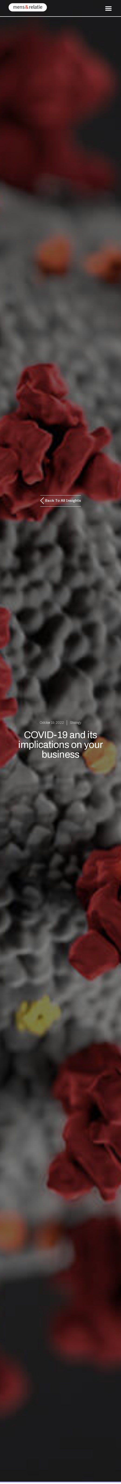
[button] (108, 8)
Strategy (75, 722)
